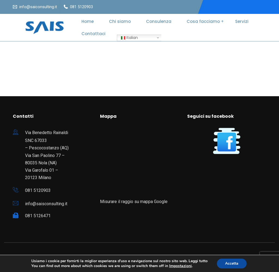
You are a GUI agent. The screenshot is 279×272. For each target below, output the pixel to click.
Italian (129, 37)
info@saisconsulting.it (46, 203)
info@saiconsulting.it (38, 6)
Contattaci (93, 34)
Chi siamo (120, 21)
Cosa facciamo (203, 21)
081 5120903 (81, 6)
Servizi (241, 21)
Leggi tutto (198, 261)
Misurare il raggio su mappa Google (134, 201)
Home (87, 21)
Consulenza (158, 21)
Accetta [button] (231, 263)
